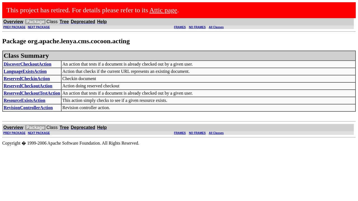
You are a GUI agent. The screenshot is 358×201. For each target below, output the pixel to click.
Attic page (163, 10)
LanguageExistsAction (25, 71)
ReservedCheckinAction (27, 78)
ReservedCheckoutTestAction (32, 93)
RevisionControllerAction (28, 107)
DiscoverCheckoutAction (27, 64)
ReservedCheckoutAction (28, 85)
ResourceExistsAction (24, 100)
